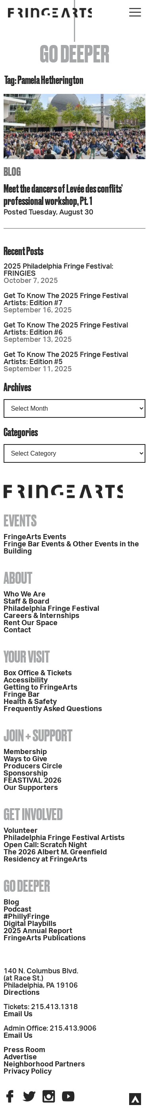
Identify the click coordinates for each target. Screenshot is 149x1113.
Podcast (17, 909)
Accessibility (26, 680)
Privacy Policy (28, 1071)
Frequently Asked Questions (53, 709)
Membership (25, 752)
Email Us (18, 1014)
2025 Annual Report (38, 931)
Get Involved (33, 814)
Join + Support (38, 736)
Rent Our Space (31, 623)
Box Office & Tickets (38, 673)
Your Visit (27, 657)
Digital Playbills (30, 924)
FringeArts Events (35, 537)
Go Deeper (27, 886)
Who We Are (25, 594)
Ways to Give (25, 759)
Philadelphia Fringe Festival (51, 608)
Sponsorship (26, 773)
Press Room (24, 1050)
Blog (11, 902)
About (18, 578)
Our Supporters (31, 787)
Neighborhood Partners (44, 1064)
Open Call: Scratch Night (45, 845)
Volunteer (21, 830)
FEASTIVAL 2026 (33, 780)
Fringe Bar (22, 694)
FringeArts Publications (45, 938)
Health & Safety (30, 702)
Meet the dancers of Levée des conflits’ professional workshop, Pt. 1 (63, 194)
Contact (17, 630)
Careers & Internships (41, 616)
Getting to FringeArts (40, 687)
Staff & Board (26, 601)
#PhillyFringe (27, 916)
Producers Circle (33, 766)
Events (20, 521)
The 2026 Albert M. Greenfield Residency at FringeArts (55, 856)
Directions (22, 992)
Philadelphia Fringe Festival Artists (64, 838)
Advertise (20, 1057)
